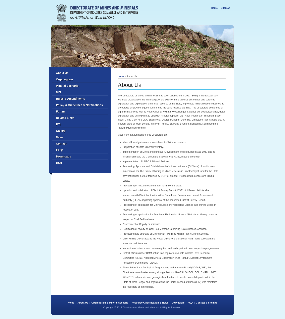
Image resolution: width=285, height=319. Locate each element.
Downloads (63, 156)
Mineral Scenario (67, 85)
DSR (59, 162)
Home (214, 8)
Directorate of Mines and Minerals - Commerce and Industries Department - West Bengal (97, 12)
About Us (62, 73)
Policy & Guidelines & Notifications (79, 105)
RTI (58, 124)
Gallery (60, 130)
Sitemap (225, 8)
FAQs (59, 150)
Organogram (64, 79)
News (59, 137)
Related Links (65, 118)
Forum (60, 111)
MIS (58, 92)
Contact (61, 143)
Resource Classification (145, 302)
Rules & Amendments (70, 98)
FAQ (190, 302)
